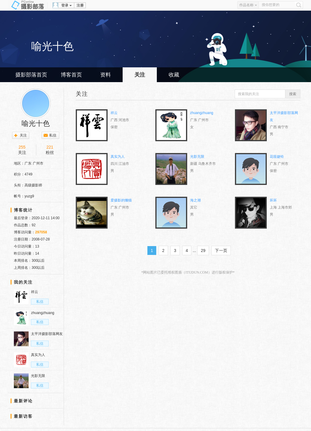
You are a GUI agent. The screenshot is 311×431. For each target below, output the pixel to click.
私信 (52, 135)
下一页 (221, 250)
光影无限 (197, 156)
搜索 (292, 94)
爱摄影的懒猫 (121, 200)
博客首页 (71, 75)
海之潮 (195, 200)
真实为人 (118, 156)
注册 (80, 5)
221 (49, 147)
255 (22, 147)
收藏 (174, 75)
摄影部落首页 (31, 75)
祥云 (114, 113)
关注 (139, 75)
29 (203, 250)
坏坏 (273, 200)
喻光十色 (36, 123)
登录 (64, 5)
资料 (105, 75)
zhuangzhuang (201, 113)
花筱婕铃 (277, 156)
